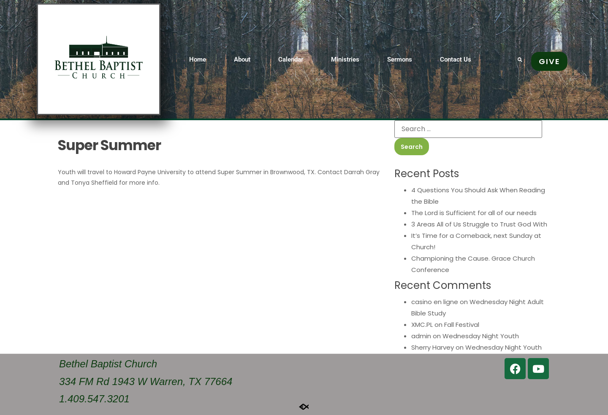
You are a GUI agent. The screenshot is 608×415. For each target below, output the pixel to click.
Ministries (345, 59)
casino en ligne (434, 301)
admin (421, 335)
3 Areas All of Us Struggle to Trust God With (479, 224)
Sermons (399, 59)
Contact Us (455, 59)
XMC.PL (422, 324)
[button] (520, 59)
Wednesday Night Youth (480, 335)
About (242, 59)
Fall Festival (461, 324)
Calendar (290, 59)
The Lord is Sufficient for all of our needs (474, 212)
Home (197, 59)
